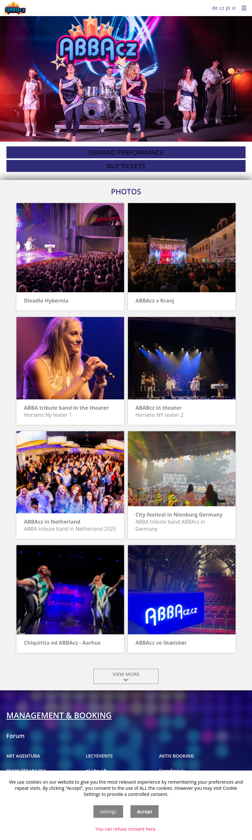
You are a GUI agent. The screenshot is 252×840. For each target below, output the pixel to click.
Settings (108, 811)
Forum (15, 736)
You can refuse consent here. (125, 829)
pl (228, 8)
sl (234, 8)
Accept (144, 811)
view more (126, 674)
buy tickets (126, 166)
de (215, 8)
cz (221, 8)
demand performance (126, 152)
